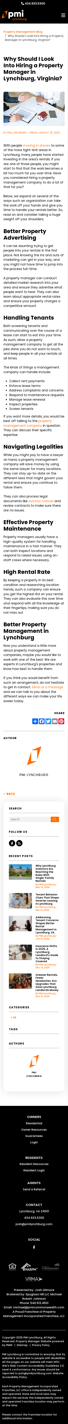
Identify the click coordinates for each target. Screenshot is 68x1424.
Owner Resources (34, 1130)
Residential (34, 1123)
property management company (27, 423)
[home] (14, 15)
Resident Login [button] (34, 1170)
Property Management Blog (22, 32)
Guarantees (34, 1136)
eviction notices (40, 501)
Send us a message (47, 687)
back (9, 794)
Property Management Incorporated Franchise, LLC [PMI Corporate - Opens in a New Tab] (34, 1314)
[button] (12, 843)
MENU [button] (63, 15)
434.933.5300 (35, 3)
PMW (9, 1345)
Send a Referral (34, 1189)
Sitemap (22, 1345)
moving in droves (36, 145)
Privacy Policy (41, 1345)
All (14, 1017)
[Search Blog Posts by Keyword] (30, 819)
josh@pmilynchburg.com (34, 1224)
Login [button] (34, 1142)
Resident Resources (34, 1164)
